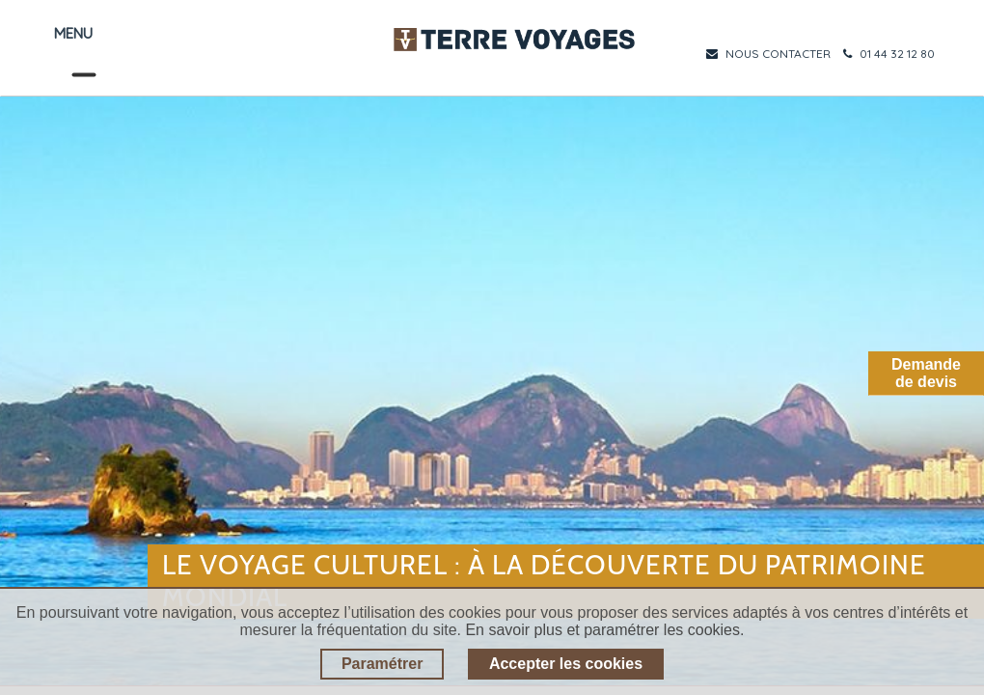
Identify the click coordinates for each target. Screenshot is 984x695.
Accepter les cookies (565, 663)
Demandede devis (926, 373)
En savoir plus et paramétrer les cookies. (604, 630)
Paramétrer (383, 663)
